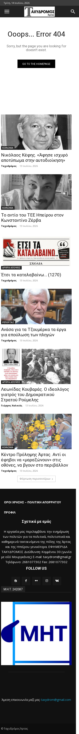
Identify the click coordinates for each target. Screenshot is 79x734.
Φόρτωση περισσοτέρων (36, 479)
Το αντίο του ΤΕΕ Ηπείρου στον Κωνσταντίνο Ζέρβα (32, 217)
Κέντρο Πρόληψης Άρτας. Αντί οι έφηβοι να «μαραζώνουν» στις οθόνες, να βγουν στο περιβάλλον (34, 460)
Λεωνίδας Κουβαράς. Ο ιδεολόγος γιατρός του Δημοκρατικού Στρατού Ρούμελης (35, 394)
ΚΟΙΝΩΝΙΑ (7, 147)
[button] (6, 11)
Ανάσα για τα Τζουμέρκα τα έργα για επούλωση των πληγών (33, 332)
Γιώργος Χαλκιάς (11, 405)
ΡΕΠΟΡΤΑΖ (8, 322)
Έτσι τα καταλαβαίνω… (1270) (31, 274)
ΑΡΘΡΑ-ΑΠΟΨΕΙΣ (11, 267)
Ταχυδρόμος (9, 165)
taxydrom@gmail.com (56, 700)
